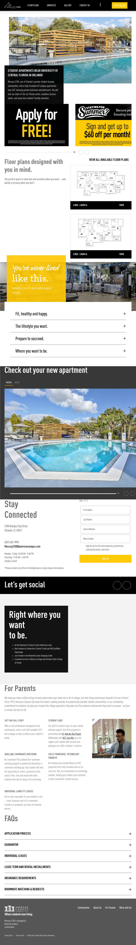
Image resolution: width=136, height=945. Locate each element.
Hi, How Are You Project (71, 733)
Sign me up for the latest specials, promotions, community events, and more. (105, 547)
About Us (97, 907)
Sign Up (105, 558)
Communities (83, 907)
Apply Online (119, 5)
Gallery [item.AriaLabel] (67, 5)
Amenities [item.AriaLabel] (51, 5)
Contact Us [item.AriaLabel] (85, 5)
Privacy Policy (9, 935)
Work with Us (125, 907)
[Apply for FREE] (37, 125)
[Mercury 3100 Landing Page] (13, 5)
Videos (17, 382)
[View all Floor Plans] (101, 160)
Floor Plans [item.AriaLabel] (33, 5)
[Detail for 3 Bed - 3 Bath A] (101, 236)
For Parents (110, 907)
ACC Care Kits (68, 737)
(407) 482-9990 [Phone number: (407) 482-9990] (12, 541)
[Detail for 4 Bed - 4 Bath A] (101, 187)
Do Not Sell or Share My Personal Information (40, 935)
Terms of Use (20, 935)
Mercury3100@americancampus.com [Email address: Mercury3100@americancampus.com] (22, 546)
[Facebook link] (117, 585)
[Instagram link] (126, 585)
